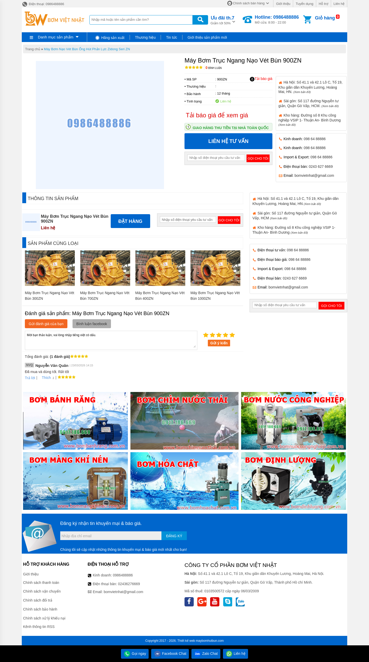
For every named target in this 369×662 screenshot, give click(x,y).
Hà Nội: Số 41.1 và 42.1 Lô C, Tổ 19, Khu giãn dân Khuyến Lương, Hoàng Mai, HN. (311, 87)
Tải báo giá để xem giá (217, 115)
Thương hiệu (145, 37)
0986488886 (123, 575)
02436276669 (129, 584)
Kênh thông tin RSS (39, 627)
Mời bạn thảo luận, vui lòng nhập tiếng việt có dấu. (111, 340)
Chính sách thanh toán (41, 583)
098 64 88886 (315, 139)
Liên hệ (339, 4)
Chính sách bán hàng (249, 3)
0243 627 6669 (321, 166)
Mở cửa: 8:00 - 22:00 (277, 19)
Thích (44, 378)
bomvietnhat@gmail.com (314, 175)
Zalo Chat (206, 653)
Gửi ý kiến (219, 343)
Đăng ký (174, 536)
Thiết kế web (186, 641)
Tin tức (171, 37)
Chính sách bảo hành (40, 609)
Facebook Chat (170, 653)
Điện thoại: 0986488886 (43, 4)
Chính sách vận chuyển (42, 591)
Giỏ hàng (325, 17)
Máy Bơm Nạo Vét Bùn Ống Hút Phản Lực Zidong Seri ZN (87, 49)
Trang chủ (32, 49)
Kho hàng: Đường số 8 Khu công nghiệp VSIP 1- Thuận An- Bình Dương (310, 119)
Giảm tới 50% (222, 20)
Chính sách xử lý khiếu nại (44, 618)
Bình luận (214, 68)
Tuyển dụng (304, 4)
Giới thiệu (283, 4)
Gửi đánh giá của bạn (46, 324)
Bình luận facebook (91, 324)
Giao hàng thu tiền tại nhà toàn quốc (231, 128)
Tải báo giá (261, 79)
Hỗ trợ (323, 4)
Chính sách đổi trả (37, 600)
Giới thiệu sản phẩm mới (207, 37)
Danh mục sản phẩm (55, 37)
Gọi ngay (135, 653)
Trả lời (30, 378)
